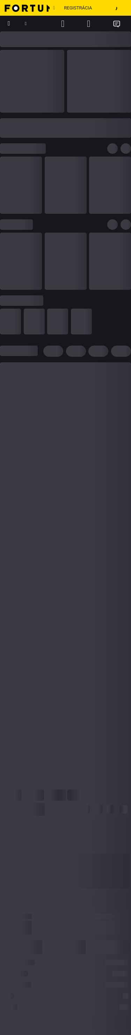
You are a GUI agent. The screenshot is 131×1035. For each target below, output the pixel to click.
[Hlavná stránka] (25, 8)
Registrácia (78, 7)
